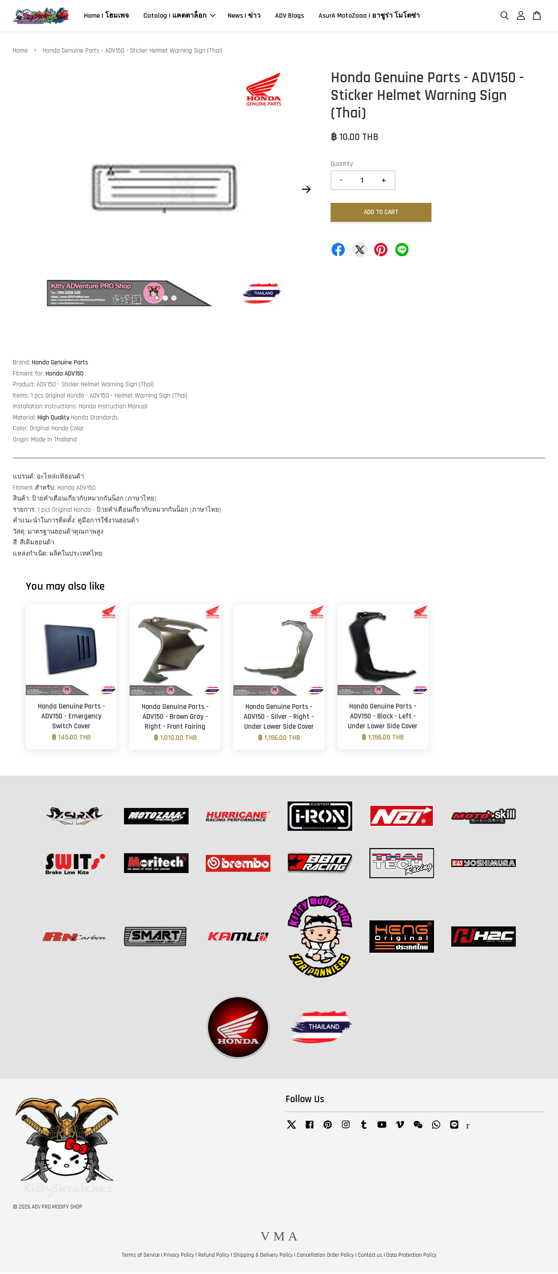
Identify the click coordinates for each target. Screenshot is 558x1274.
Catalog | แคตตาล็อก (179, 16)
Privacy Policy (179, 1256)
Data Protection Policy (411, 1256)
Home (20, 52)
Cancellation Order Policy (325, 1256)
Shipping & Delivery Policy (263, 1256)
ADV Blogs (289, 16)
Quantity (342, 165)
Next (306, 191)
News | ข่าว (244, 16)
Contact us (370, 1256)
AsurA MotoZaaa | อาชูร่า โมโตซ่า (369, 16)
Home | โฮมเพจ (106, 16)
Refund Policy (213, 1256)
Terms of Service (141, 1256)
